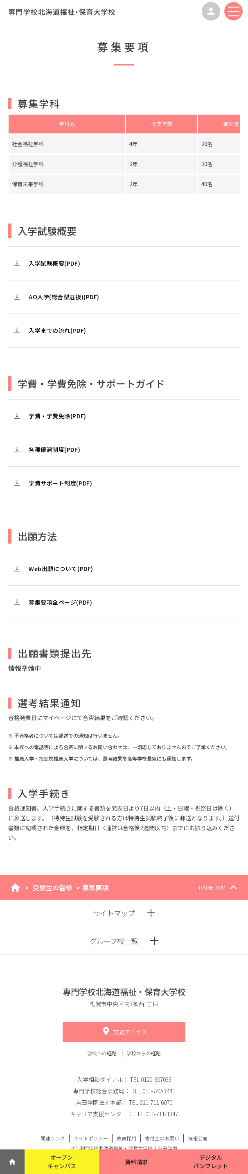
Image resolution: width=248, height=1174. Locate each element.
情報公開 (197, 1138)
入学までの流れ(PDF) (57, 330)
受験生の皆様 (52, 887)
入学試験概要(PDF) (54, 263)
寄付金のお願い (162, 1138)
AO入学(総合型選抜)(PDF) (64, 297)
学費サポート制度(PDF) (60, 483)
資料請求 (136, 1162)
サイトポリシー (91, 1138)
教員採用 (126, 1138)
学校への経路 (102, 1053)
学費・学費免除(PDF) (57, 416)
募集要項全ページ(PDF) (60, 602)
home (15, 887)
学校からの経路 (143, 1053)
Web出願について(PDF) (61, 568)
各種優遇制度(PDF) (54, 449)
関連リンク (53, 1138)
